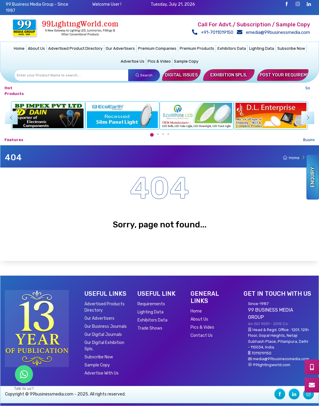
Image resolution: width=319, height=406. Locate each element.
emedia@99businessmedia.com (275, 32)
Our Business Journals (105, 326)
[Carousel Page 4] (168, 134)
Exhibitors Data (231, 48)
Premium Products (197, 48)
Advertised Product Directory (75, 48)
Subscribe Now (291, 48)
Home (19, 48)
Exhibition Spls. (228, 75)
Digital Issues (181, 75)
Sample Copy (186, 61)
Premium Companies (157, 48)
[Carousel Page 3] (163, 134)
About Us (36, 48)
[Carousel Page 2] (158, 134)
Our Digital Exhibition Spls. (104, 345)
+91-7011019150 (214, 32)
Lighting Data (261, 48)
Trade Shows (149, 328)
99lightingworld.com (271, 365)
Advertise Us (132, 61)
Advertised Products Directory (104, 307)
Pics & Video (159, 61)
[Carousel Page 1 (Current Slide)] (152, 135)
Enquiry (312, 177)
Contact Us (202, 335)
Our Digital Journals (103, 334)
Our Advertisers (120, 48)
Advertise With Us (101, 373)
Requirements (151, 304)
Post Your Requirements (289, 75)
